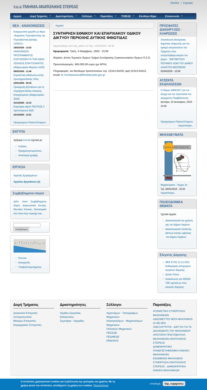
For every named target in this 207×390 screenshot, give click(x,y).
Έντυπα (22, 258)
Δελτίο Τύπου (172, 274)
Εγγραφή (188, 3)
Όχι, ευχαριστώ (173, 383)
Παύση (31, 122)
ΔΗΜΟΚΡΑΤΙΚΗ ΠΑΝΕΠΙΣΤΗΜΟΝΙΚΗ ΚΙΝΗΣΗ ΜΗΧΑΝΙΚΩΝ (171, 350)
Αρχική (17, 16)
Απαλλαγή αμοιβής (28, 155)
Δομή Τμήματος (39, 16)
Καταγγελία (24, 262)
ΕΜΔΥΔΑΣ (112, 340)
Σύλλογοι (87, 16)
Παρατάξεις (106, 16)
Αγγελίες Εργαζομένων (25, 175)
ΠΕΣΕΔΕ (111, 332)
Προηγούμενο (21, 122)
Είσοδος (175, 3)
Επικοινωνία (172, 16)
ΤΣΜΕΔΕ (126, 16)
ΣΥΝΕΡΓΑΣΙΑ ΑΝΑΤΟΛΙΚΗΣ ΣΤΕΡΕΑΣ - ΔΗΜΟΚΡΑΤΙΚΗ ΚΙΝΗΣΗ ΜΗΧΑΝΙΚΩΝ (169, 366)
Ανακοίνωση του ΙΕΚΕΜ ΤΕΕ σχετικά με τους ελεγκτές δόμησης (177, 283)
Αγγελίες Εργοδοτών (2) (27, 181)
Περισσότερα (101, 385)
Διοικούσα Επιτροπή (25, 313)
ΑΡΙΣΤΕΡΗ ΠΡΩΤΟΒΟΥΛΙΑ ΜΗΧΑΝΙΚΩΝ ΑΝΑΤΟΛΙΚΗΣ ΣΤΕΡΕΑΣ (169, 338)
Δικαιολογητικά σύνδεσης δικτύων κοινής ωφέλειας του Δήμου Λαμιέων (178, 233)
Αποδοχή (155, 383)
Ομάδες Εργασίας (70, 313)
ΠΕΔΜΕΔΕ (112, 336)
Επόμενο (41, 122)
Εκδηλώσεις (67, 316)
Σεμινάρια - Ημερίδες (72, 320)
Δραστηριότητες (65, 16)
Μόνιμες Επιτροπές (24, 320)
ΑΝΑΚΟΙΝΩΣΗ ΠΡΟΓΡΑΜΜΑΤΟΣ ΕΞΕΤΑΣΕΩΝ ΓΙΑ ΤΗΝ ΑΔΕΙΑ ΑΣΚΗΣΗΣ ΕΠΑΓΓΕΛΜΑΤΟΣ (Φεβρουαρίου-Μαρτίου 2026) (29, 59)
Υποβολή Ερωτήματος (29, 267)
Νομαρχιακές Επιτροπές (27, 324)
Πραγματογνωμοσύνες (30, 151)
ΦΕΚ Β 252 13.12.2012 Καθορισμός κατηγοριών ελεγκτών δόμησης (178, 266)
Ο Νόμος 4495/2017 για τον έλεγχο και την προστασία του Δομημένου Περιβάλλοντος (176, 94)
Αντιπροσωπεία (22, 316)
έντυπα (27, 140)
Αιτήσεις (22, 146)
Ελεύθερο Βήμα (147, 16)
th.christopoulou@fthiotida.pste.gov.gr (83, 74)
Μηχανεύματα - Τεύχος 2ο (174, 185)
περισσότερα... (185, 125)
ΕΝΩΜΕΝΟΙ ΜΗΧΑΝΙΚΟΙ (168, 358)
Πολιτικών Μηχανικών (119, 328)
